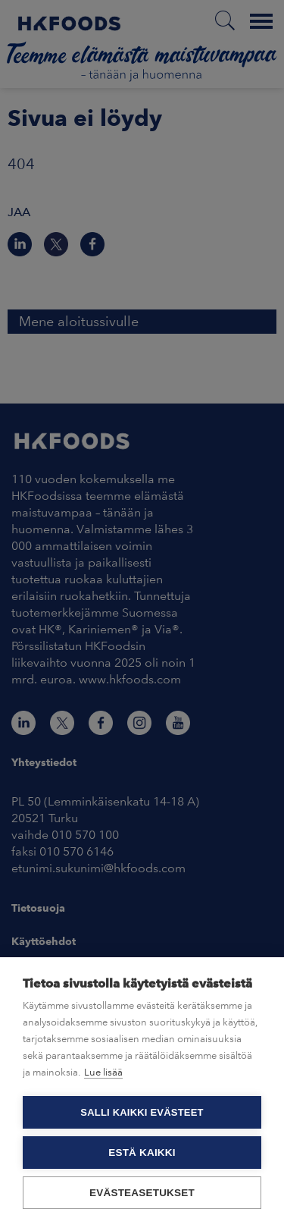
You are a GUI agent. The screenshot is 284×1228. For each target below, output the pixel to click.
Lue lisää (103, 1072)
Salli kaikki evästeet (141, 1112)
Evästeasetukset (142, 1192)
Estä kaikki (141, 1152)
